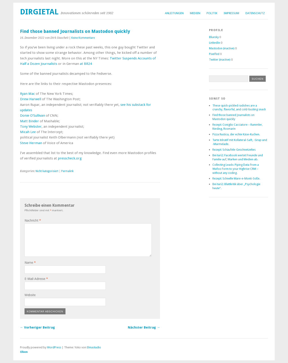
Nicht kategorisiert (47, 171)
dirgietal (39, 11)
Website (30, 295)
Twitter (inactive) (219, 59)
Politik (212, 13)
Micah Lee (28, 132)
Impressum (231, 13)
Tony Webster (31, 127)
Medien (195, 13)
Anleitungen (174, 13)
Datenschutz (255, 13)
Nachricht (33, 220)
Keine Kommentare (83, 37)
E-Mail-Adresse (36, 279)
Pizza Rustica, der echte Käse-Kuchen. (236, 134)
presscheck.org (70, 158)
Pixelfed (214, 54)
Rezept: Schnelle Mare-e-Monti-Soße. (236, 178)
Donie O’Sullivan (32, 115)
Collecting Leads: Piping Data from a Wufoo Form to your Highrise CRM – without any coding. (235, 169)
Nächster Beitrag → (144, 327)
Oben (24, 352)
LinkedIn (214, 42)
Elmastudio (94, 347)
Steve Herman (31, 143)
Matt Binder (29, 121)
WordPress (54, 347)
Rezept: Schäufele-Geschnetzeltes (234, 149)
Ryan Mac (27, 94)
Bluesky (214, 37)
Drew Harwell (30, 99)
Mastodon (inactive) (221, 48)
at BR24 (86, 64)
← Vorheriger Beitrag (37, 327)
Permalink (67, 171)
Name (30, 262)
